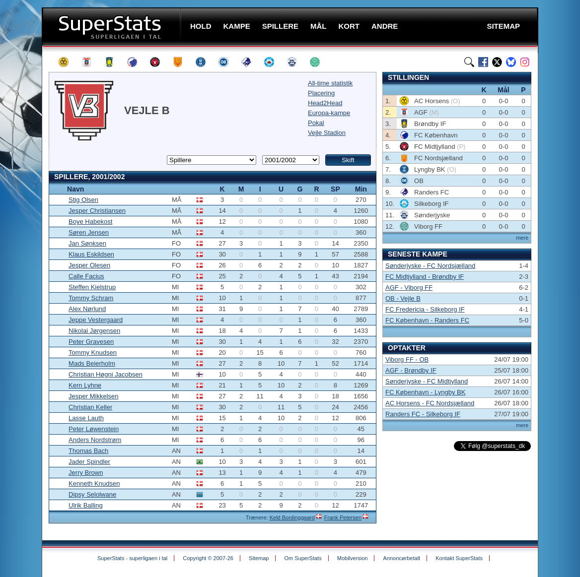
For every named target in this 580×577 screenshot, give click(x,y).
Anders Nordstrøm (95, 440)
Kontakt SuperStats (459, 558)
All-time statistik (330, 83)
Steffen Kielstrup (92, 287)
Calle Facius (86, 276)
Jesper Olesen (89, 265)
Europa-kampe (329, 113)
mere (522, 238)
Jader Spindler (89, 461)
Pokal (316, 123)
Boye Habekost (90, 221)
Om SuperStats (302, 558)
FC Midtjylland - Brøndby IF (424, 276)
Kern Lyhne (85, 385)
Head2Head (325, 103)
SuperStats (112, 26)
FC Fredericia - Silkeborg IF (425, 309)
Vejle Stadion (327, 132)
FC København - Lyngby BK (425, 392)
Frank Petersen (343, 517)
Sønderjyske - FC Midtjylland (426, 381)
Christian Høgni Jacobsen (106, 374)
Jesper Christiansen (97, 210)
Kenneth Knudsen (94, 483)
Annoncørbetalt (402, 558)
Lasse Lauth (86, 418)
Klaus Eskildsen (91, 254)
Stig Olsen (83, 199)
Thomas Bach (88, 450)
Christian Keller (90, 407)
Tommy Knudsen (93, 352)
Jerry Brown (86, 472)
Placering (321, 93)
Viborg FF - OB (407, 359)
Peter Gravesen (91, 341)
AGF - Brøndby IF (410, 370)
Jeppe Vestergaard (96, 319)
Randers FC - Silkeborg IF (422, 414)
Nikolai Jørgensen (94, 330)
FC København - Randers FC (427, 320)
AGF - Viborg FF (409, 287)
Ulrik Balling (86, 505)
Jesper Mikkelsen (93, 396)
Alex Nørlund (87, 309)
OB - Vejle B (403, 298)
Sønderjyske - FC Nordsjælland (430, 265)
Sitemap (259, 558)
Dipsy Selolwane (92, 494)
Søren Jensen (89, 232)
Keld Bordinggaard (292, 517)
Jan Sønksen (87, 243)
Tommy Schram (91, 298)
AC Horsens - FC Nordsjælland (429, 403)
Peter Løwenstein (94, 429)
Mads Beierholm (92, 363)
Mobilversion (352, 558)
